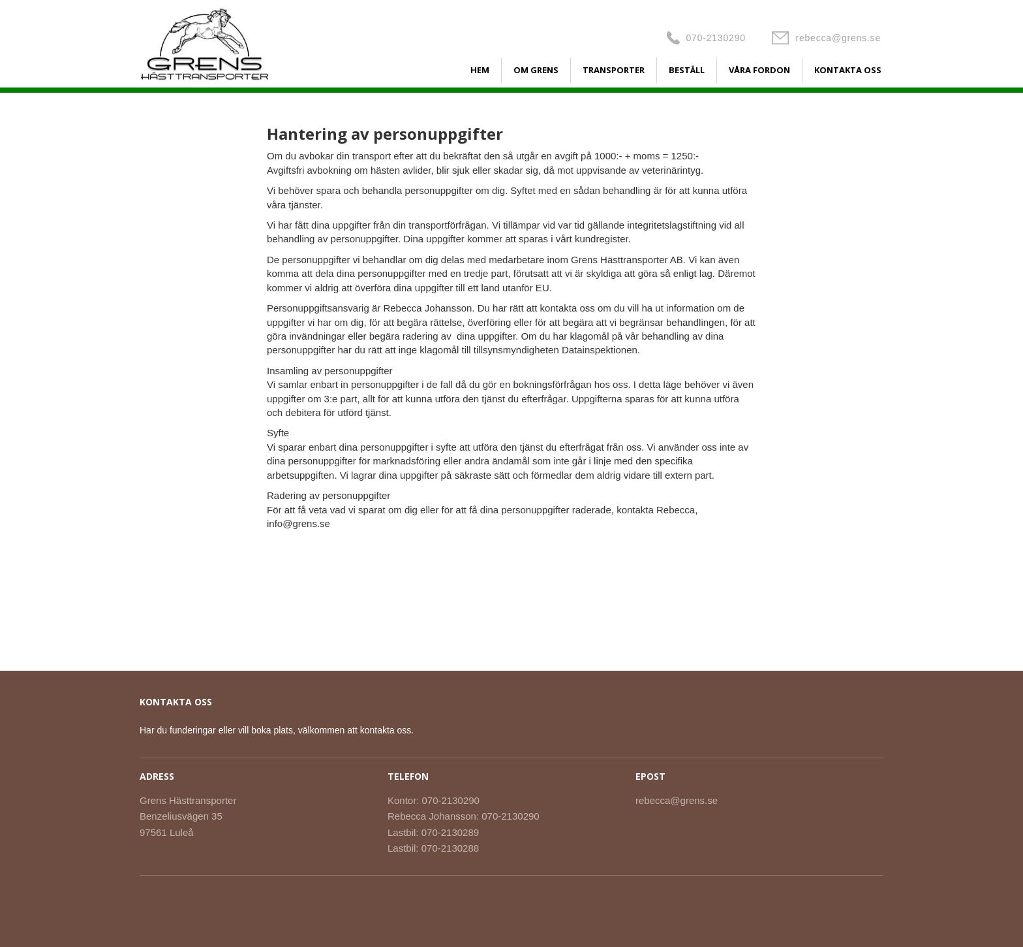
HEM (479, 70)
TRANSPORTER (614, 70)
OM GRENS (535, 70)
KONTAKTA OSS (847, 70)
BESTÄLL (687, 70)
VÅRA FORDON (759, 70)
